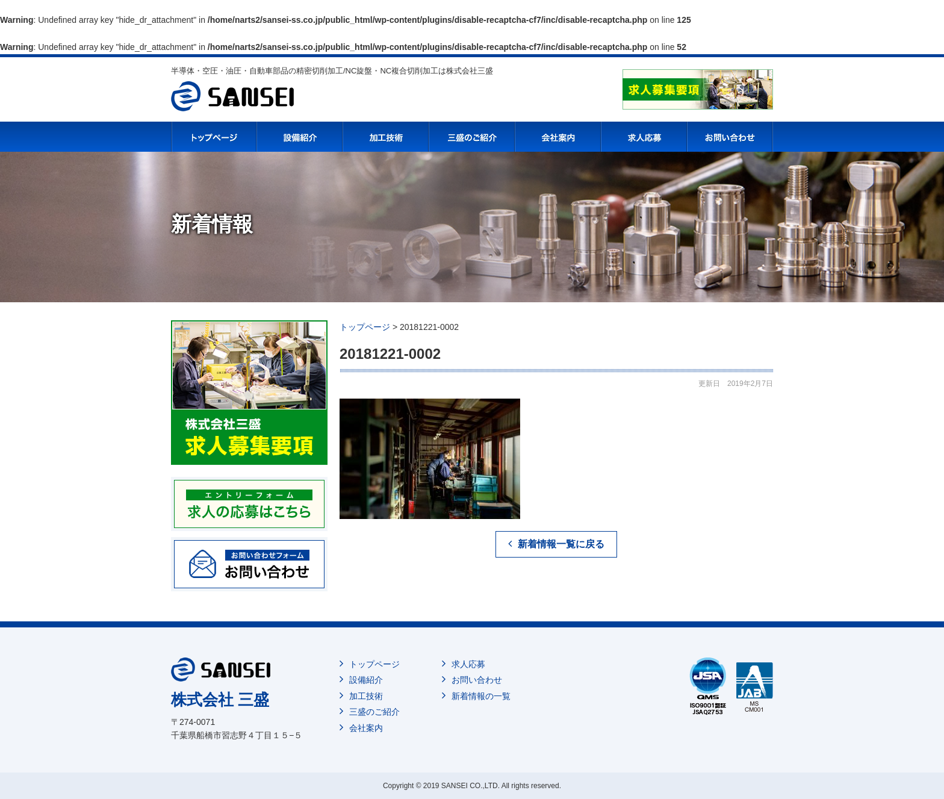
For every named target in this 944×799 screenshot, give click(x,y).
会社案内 (366, 728)
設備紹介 (366, 680)
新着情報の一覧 (481, 696)
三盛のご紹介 (374, 712)
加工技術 (366, 696)
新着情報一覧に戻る (561, 544)
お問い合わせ (477, 680)
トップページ (374, 664)
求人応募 (468, 664)
